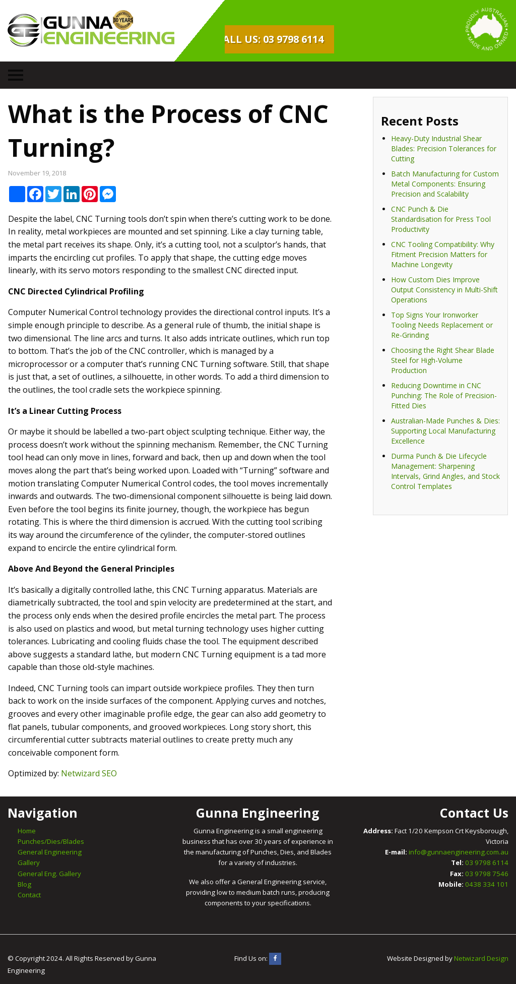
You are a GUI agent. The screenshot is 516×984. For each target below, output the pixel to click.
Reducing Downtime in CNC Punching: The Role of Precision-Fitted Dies (444, 395)
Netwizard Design (481, 958)
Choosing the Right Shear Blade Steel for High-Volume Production (442, 360)
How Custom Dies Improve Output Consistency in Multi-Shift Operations (444, 289)
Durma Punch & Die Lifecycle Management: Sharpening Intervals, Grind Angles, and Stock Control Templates (445, 471)
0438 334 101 (486, 884)
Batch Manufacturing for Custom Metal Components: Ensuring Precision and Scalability (445, 184)
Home (27, 830)
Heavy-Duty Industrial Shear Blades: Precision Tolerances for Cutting (443, 148)
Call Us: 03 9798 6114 (270, 39)
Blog (24, 884)
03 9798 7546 (486, 873)
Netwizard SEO (89, 773)
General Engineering (50, 851)
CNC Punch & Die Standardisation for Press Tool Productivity (441, 219)
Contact (29, 894)
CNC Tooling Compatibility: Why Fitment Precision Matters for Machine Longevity (442, 254)
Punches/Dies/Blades (51, 841)
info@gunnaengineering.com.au (458, 851)
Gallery (29, 862)
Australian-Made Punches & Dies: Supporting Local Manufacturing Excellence (445, 431)
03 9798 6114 (486, 862)
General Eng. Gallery (49, 873)
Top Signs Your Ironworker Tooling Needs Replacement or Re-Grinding (442, 325)
